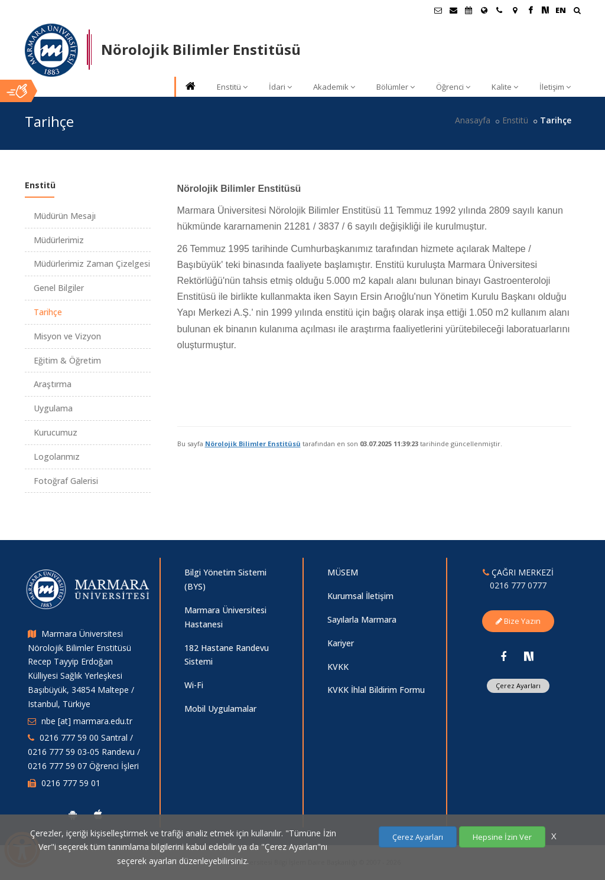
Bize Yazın (518, 621)
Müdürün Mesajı (65, 215)
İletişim (555, 86)
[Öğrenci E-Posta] (438, 10)
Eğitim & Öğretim (67, 360)
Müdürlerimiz (59, 240)
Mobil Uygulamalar (220, 708)
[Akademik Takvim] (468, 10)
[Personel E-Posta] (453, 10)
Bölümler (395, 86)
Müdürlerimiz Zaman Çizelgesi (92, 263)
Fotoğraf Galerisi (66, 480)
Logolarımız (57, 456)
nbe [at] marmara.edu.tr (86, 721)
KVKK (338, 666)
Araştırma (52, 384)
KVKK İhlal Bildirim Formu (376, 689)
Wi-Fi (193, 685)
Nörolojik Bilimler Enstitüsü (253, 443)
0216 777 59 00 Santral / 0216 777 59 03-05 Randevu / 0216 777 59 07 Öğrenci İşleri (84, 751)
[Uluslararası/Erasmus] (484, 10)
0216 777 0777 (518, 585)
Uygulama (53, 408)
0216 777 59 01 (70, 783)
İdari (280, 86)
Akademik (334, 86)
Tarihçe (48, 312)
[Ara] (577, 11)
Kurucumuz (55, 432)
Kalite (505, 86)
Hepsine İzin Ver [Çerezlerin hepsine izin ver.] (502, 837)
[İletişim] (499, 10)
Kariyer (340, 643)
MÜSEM (342, 572)
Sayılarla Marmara (361, 619)
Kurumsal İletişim (360, 595)
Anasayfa (472, 120)
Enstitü (232, 86)
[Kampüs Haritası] (515, 10)
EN (560, 10)
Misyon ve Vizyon (67, 336)
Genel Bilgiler (59, 287)
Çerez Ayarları (518, 685)
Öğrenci (453, 86)
